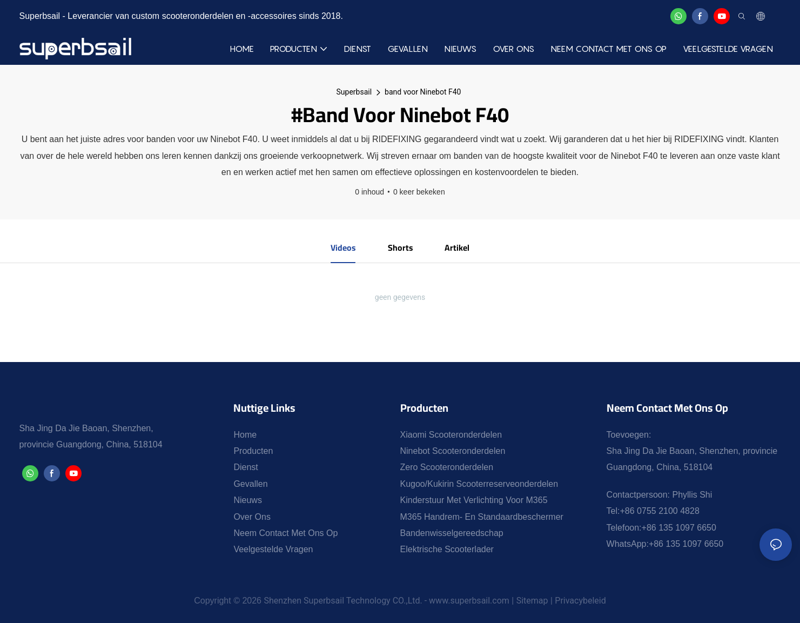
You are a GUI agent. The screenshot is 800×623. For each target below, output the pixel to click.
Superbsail (354, 92)
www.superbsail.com (469, 601)
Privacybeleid (580, 601)
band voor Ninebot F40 (423, 92)
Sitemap (532, 601)
